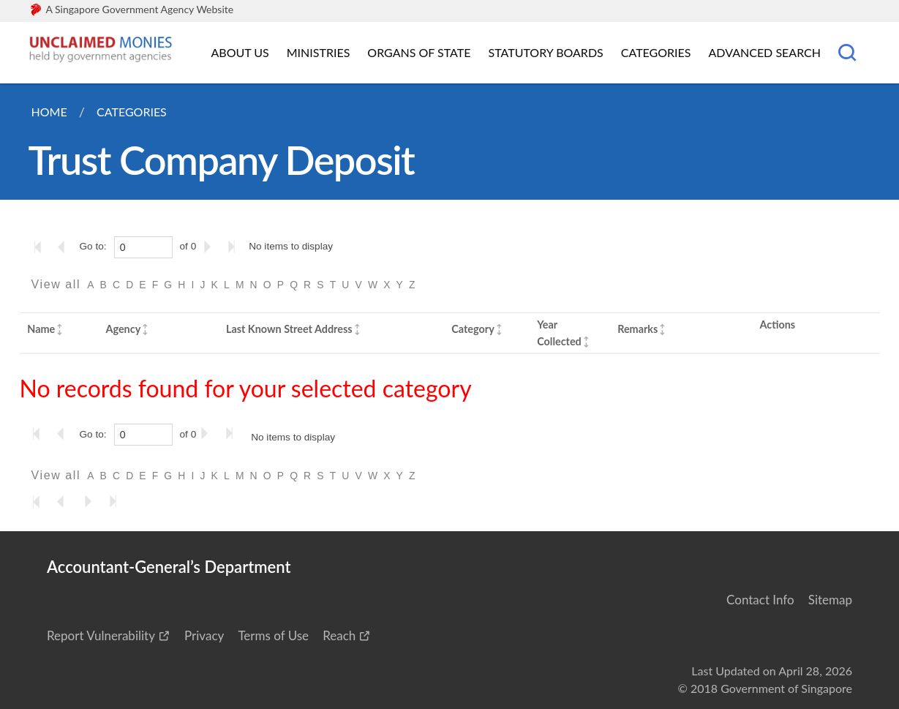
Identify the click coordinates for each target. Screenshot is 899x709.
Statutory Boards (545, 52)
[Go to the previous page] (66, 246)
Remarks (637, 329)
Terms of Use (273, 635)
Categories (656, 52)
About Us (240, 52)
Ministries (318, 52)
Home (49, 112)
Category (472, 329)
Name (41, 329)
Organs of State (418, 52)
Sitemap (830, 599)
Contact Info (760, 599)
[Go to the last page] (235, 246)
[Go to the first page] (41, 246)
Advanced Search (765, 52)
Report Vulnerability (101, 635)
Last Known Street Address (289, 329)
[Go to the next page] (210, 246)
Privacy (204, 635)
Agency (122, 329)
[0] (143, 247)
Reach (339, 635)
